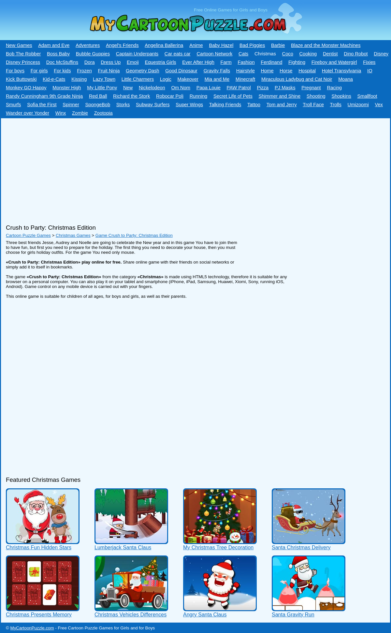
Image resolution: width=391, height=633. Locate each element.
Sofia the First (41, 104)
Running (199, 96)
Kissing (79, 79)
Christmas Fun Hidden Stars (38, 547)
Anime (196, 45)
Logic (165, 79)
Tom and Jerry (282, 104)
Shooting (316, 96)
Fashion (246, 62)
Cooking (308, 53)
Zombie (80, 113)
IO (369, 70)
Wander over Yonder (27, 113)
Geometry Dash (142, 70)
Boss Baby (58, 53)
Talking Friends (225, 104)
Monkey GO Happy (26, 87)
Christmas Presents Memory (39, 614)
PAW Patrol (239, 87)
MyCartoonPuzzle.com (32, 628)
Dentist (330, 53)
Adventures (88, 45)
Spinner (71, 104)
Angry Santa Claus (204, 614)
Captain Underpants (137, 53)
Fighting (296, 62)
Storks (123, 104)
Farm (226, 62)
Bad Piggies (252, 45)
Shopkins (341, 96)
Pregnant (311, 87)
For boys (15, 70)
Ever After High (198, 62)
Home (267, 70)
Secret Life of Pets (233, 96)
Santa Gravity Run (293, 614)
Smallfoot (367, 96)
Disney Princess (23, 62)
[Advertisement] (177, 168)
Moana (345, 79)
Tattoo (253, 104)
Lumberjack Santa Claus (122, 547)
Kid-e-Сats (54, 79)
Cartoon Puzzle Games (28, 235)
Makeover (188, 79)
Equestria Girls (160, 62)
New (128, 87)
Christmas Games (73, 235)
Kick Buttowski (21, 79)
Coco (287, 53)
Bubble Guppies (93, 53)
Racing (334, 87)
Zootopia (103, 113)
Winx (60, 113)
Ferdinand (271, 62)
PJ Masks (285, 87)
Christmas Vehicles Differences (130, 614)
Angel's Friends (122, 45)
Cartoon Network (214, 53)
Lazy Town (104, 79)
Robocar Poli (169, 96)
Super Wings (189, 104)
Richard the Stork (131, 96)
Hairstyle (245, 70)
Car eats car (178, 53)
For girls (39, 70)
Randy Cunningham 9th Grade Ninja (44, 96)
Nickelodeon (152, 87)
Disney (381, 53)
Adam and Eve (53, 45)
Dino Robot (356, 53)
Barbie (278, 45)
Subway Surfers (152, 104)
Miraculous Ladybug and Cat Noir (296, 79)
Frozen (84, 70)
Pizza (262, 87)
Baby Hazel (221, 45)
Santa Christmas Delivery (301, 547)
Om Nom (180, 87)
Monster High (66, 87)
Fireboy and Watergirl (334, 62)
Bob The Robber (23, 53)
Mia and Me (217, 79)
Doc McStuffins (62, 62)
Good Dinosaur (181, 70)
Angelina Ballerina (164, 45)
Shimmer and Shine (279, 96)
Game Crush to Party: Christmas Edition (134, 235)
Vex (379, 104)
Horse (286, 70)
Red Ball (98, 96)
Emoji (133, 62)
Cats (243, 53)
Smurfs (13, 104)
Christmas (265, 53)
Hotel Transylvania (341, 70)
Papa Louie (208, 87)
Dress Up (111, 62)
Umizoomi (358, 104)
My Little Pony (102, 87)
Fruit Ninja (109, 70)
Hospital (307, 70)
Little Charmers (138, 79)
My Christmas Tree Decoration (218, 547)
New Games (19, 45)
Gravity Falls (217, 70)
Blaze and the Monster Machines (325, 45)
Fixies (369, 62)
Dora (89, 62)
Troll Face (313, 104)
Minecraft (245, 79)
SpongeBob (97, 104)
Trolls (335, 104)
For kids (62, 70)
